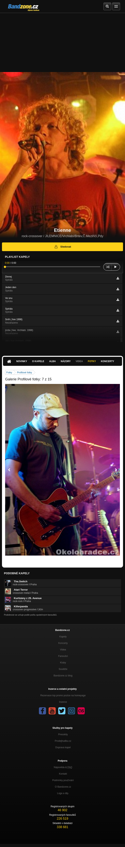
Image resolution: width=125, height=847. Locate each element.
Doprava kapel (62, 747)
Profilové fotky (24, 372)
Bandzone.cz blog (63, 675)
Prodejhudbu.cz (63, 741)
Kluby (63, 662)
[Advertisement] (62, 42)
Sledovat (62, 247)
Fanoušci (63, 656)
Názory (66, 361)
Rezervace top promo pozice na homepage (63, 695)
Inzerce (63, 702)
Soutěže (63, 669)
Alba (52, 361)
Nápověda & (63, 767)
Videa (79, 361)
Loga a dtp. (63, 793)
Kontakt (63, 773)
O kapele (38, 361)
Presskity (63, 734)
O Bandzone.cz (63, 786)
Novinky (21, 361)
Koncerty (107, 361)
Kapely (63, 636)
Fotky (92, 361)
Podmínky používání (63, 780)
